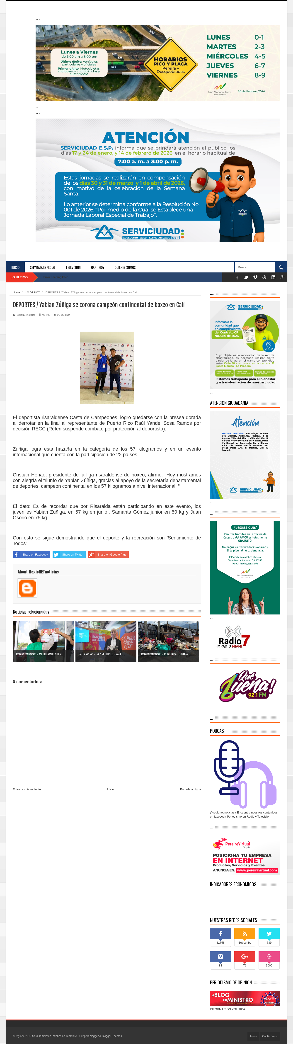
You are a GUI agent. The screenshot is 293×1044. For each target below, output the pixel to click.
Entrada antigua (190, 789)
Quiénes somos (125, 267)
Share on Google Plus (107, 554)
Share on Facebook (30, 554)
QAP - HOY (97, 267)
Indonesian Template (64, 1036)
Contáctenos (269, 1036)
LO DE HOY (64, 314)
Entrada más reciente (27, 789)
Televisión (73, 267)
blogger (94, 1036)
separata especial (42, 267)
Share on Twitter (68, 554)
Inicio (15, 267)
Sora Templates (41, 1036)
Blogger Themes (112, 1036)
